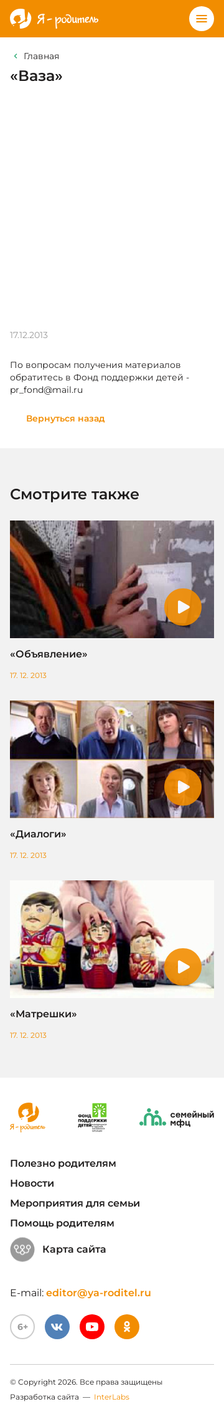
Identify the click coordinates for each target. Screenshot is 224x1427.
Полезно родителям (63, 1163)
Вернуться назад (65, 418)
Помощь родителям (62, 1223)
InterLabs (111, 1396)
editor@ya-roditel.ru (98, 1293)
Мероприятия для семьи (75, 1203)
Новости (32, 1183)
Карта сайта (58, 1249)
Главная (41, 56)
